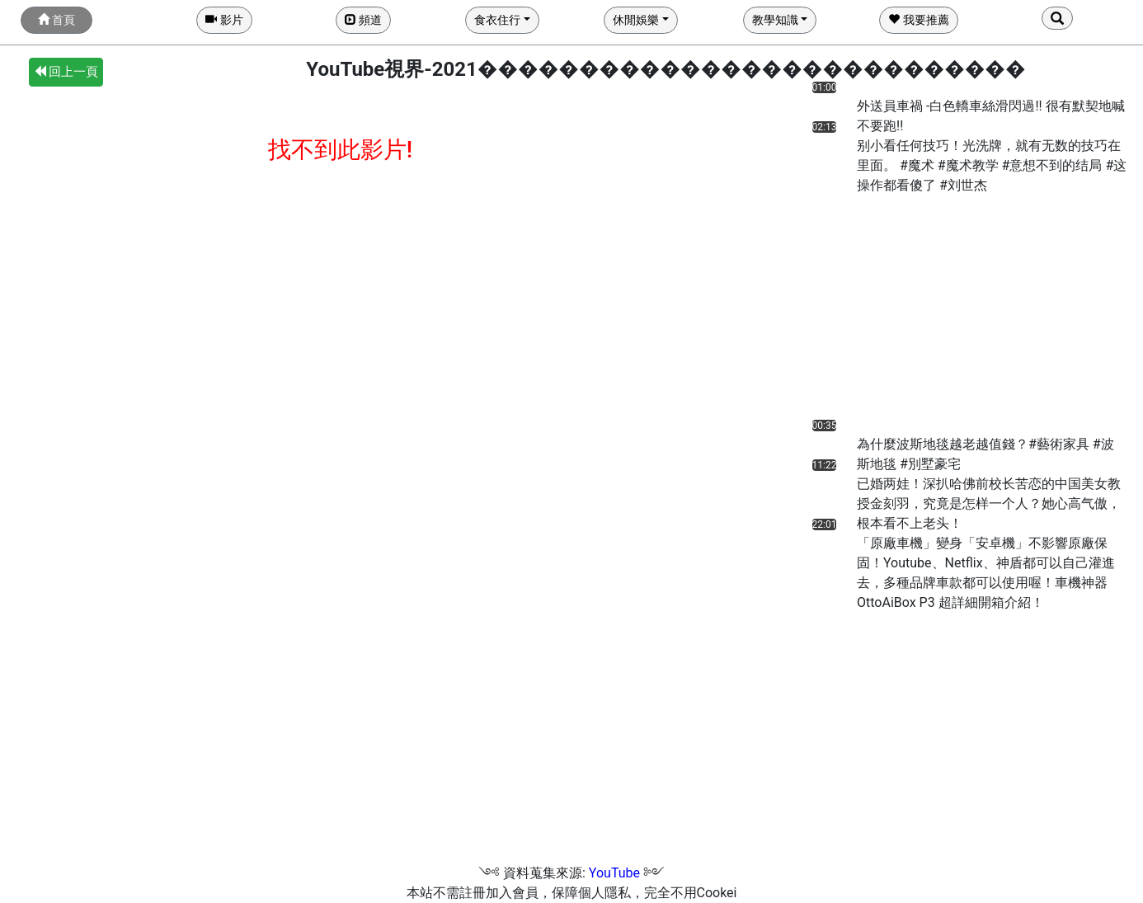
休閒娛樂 (636, 19)
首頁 (56, 19)
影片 (223, 19)
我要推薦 (918, 19)
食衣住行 (497, 19)
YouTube (614, 873)
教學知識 (775, 19)
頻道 (363, 19)
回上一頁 (66, 71)
